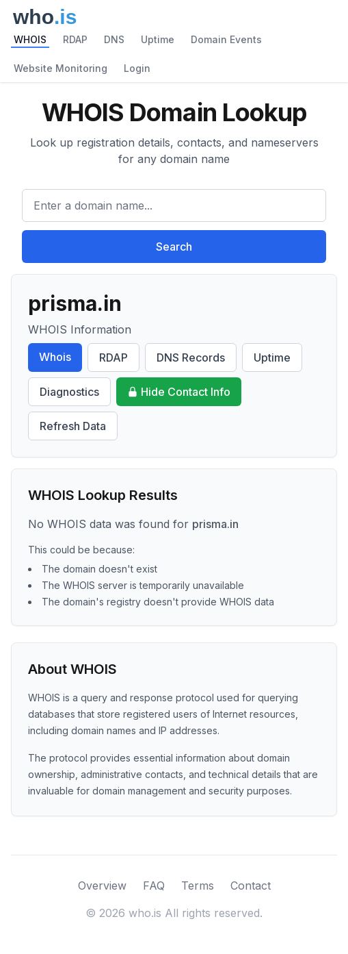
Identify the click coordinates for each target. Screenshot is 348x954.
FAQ (154, 885)
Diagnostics (69, 392)
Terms (197, 885)
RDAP (75, 39)
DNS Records (191, 357)
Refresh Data (73, 426)
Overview (102, 885)
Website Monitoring (60, 68)
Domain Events (226, 39)
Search (174, 246)
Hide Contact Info (178, 392)
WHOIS (30, 39)
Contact (250, 885)
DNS (114, 39)
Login (137, 68)
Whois (55, 357)
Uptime (157, 39)
